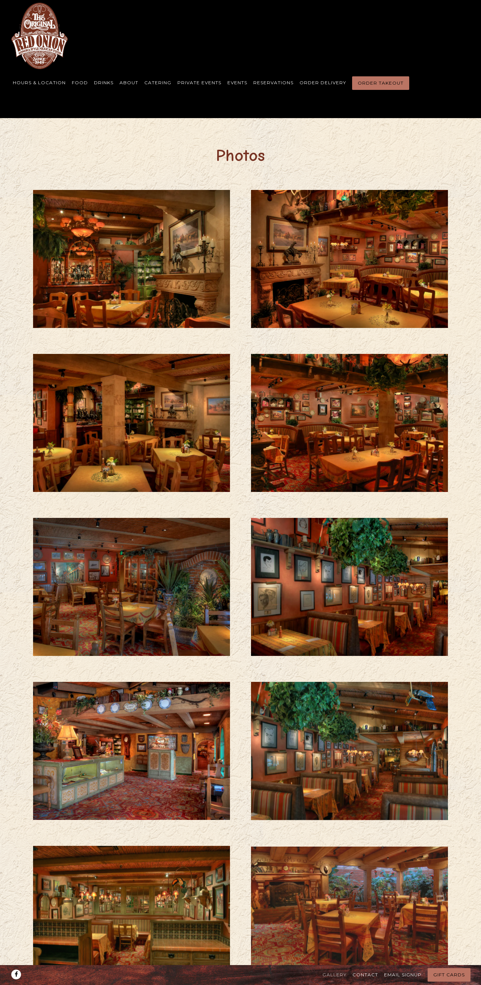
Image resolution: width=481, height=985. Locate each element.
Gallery (334, 958)
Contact (365, 958)
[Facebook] (16, 958)
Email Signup (403, 958)
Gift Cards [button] (449, 959)
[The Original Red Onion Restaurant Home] (41, 36)
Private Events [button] (199, 82)
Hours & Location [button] (39, 82)
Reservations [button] (273, 82)
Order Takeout (381, 83)
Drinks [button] (103, 82)
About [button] (128, 82)
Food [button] (80, 82)
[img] (131, 259)
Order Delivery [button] (322, 82)
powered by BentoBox (241, 977)
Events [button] (237, 82)
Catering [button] (157, 82)
